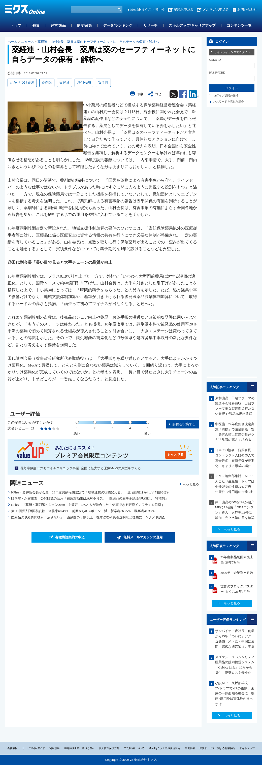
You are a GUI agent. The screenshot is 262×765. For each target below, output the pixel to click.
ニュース (27, 42)
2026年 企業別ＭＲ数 (236, 573)
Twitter (174, 94)
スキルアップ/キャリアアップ (192, 25)
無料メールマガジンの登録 (143, 537)
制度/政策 (84, 25)
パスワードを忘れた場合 (228, 101)
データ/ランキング (117, 25)
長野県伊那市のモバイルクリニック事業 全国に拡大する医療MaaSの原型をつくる (80, 468)
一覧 (252, 387)
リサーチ (150, 25)
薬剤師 (47, 82)
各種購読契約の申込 (70, 537)
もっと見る (175, 454)
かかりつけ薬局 (22, 82)
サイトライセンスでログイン (232, 52)
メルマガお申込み (216, 9)
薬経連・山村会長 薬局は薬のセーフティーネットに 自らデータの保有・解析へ (98, 42)
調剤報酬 (84, 82)
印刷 (140, 94)
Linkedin (194, 94)
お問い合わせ (247, 9)
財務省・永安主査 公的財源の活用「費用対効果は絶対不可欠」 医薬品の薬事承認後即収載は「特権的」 (89, 498)
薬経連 (64, 82)
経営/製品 (58, 25)
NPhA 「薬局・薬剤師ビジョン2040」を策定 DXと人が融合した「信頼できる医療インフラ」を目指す (89, 505)
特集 (36, 25)
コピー (160, 94)
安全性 (103, 82)
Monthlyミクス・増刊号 (147, 9)
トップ (16, 25)
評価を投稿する (184, 424)
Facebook (183, 94)
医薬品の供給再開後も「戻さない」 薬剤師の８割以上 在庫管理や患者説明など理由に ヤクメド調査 (88, 517)
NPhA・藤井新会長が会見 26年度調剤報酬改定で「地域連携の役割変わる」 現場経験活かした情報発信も (90, 492)
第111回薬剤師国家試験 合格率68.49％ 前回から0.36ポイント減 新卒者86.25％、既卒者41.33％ (83, 511)
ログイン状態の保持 (225, 95)
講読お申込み (184, 9)
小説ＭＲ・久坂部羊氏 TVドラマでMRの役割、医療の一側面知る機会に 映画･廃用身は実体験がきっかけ (234, 693)
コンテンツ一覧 (239, 25)
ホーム (12, 42)
